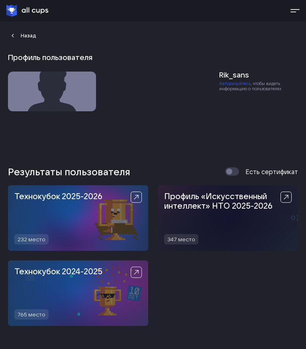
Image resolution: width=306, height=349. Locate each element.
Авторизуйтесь (235, 83)
